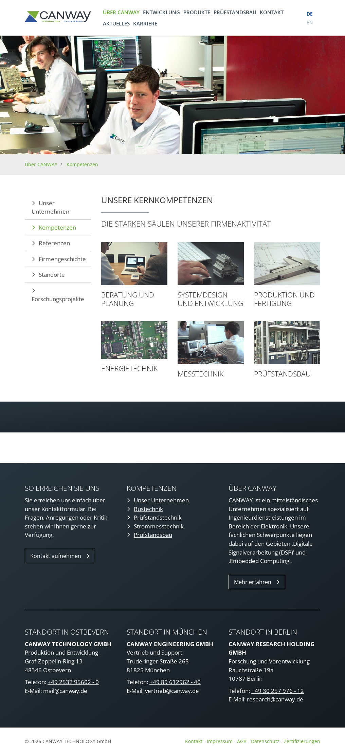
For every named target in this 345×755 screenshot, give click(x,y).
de (310, 14)
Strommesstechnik (159, 526)
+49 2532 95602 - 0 (73, 682)
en (310, 22)
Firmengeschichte (62, 259)
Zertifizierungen (302, 741)
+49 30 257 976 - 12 (277, 691)
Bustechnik (148, 509)
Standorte (52, 274)
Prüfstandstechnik (158, 517)
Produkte (196, 12)
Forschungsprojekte (58, 299)
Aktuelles (116, 23)
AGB (242, 741)
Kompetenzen (82, 164)
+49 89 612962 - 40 (175, 682)
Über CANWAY (121, 12)
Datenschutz (266, 741)
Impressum (220, 741)
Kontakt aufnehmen (55, 556)
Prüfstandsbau (235, 12)
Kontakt (272, 12)
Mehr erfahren (252, 582)
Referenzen (54, 243)
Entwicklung (161, 12)
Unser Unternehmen (50, 207)
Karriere (145, 23)
